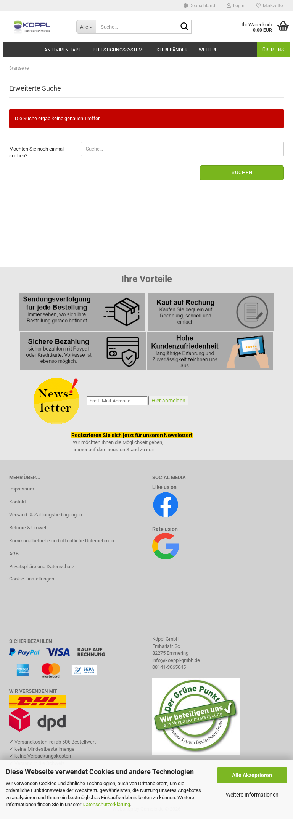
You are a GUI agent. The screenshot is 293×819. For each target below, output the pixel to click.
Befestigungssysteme (119, 50)
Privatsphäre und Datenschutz (41, 566)
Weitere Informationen (252, 795)
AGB (14, 553)
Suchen (242, 172)
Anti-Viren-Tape (62, 50)
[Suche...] (86, 27)
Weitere (208, 50)
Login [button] (236, 5)
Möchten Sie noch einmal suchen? (36, 152)
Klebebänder (171, 50)
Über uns (273, 50)
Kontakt (17, 502)
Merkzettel (270, 5)
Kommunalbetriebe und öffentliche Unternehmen (61, 540)
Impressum (21, 489)
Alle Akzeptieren (252, 775)
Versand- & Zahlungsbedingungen (45, 515)
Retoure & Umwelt (28, 528)
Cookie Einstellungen (31, 579)
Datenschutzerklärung (106, 804)
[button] (199, 5)
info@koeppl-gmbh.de (176, 660)
